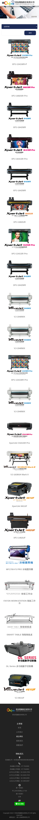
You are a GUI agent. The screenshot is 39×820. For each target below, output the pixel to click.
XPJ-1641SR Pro (19, 159)
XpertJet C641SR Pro (19, 443)
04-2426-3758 (25, 772)
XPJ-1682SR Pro (19, 96)
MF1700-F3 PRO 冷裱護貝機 (19, 569)
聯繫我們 (19, 745)
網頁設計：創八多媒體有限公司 (19, 817)
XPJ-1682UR (19, 222)
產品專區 (19, 736)
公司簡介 (19, 732)
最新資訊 (19, 741)
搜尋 (30, 33)
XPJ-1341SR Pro (19, 254)
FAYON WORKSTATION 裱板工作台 (19, 602)
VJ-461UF (19, 698)
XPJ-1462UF (20, 538)
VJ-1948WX (19, 317)
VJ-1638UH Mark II (19, 474)
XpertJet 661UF (19, 506)
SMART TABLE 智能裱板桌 (19, 635)
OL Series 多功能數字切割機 (19, 666)
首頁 (19, 728)
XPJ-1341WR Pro (19, 380)
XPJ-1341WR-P (19, 64)
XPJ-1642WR (19, 127)
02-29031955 (25, 778)
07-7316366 (25, 766)
